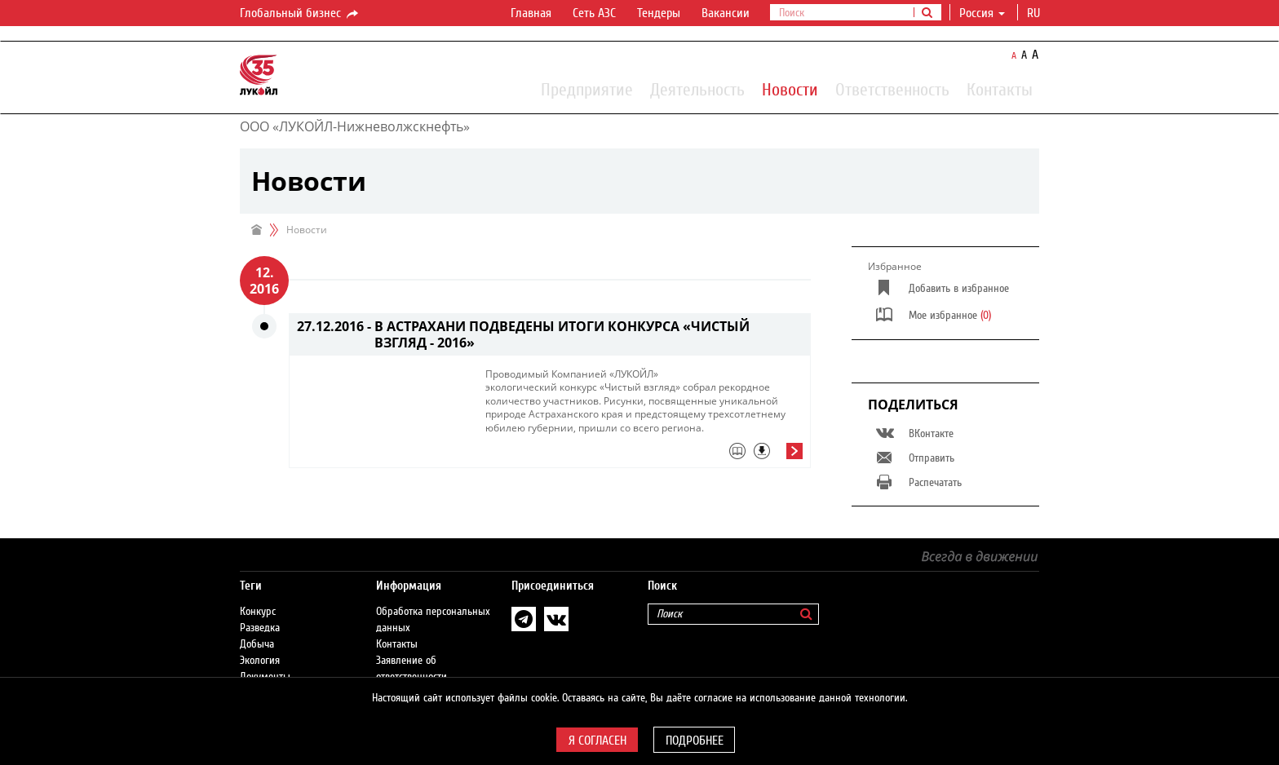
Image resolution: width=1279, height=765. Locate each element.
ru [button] (1035, 13)
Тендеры (658, 13)
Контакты (1000, 89)
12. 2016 (264, 280)
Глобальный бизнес (300, 14)
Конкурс (258, 611)
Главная (531, 13)
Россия (982, 13)
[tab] (644, 455)
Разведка (260, 628)
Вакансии (725, 13)
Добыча (257, 644)
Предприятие (587, 89)
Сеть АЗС (594, 13)
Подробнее (695, 740)
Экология (260, 660)
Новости (790, 89)
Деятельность (697, 89)
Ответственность (892, 89)
